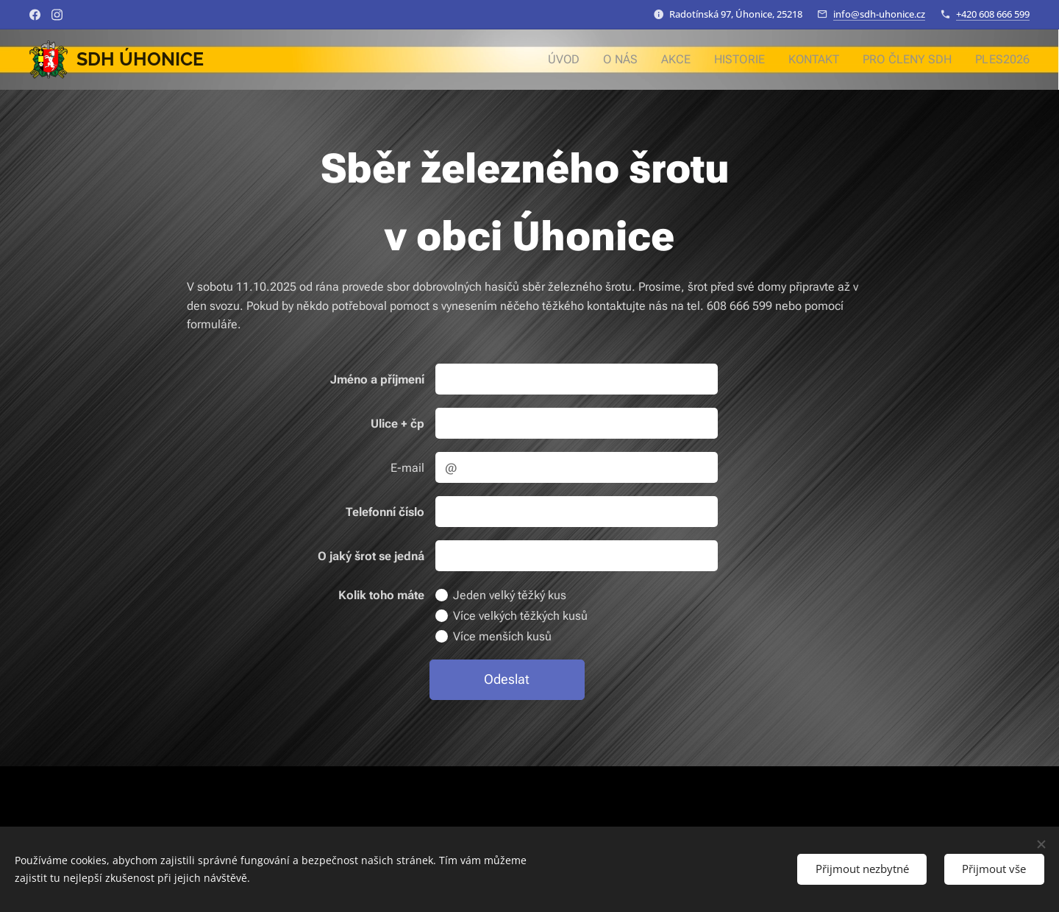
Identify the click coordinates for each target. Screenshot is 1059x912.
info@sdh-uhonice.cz (879, 14)
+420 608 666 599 (993, 14)
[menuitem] (586, 59)
